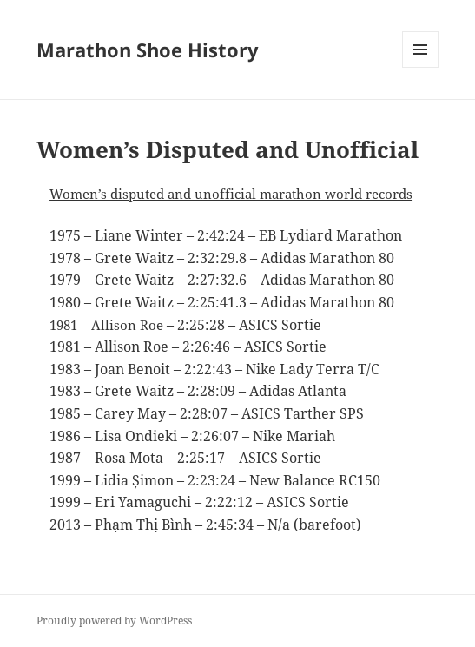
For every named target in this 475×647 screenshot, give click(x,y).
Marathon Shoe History (147, 49)
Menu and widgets (421, 67)
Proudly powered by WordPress (114, 620)
